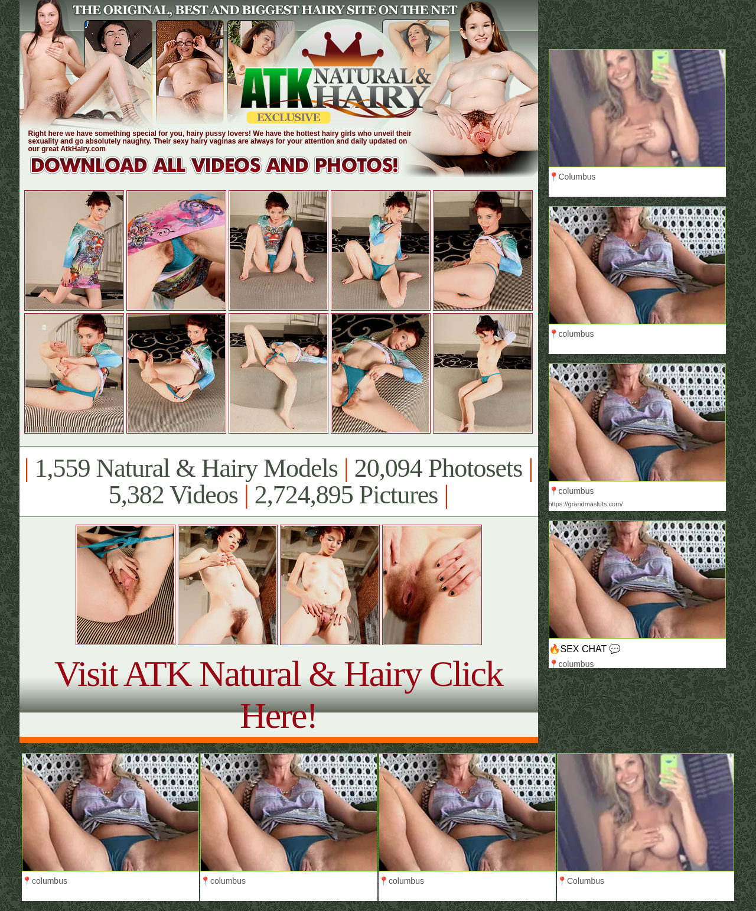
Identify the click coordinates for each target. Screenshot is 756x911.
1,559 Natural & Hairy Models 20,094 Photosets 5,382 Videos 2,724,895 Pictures (278, 481)
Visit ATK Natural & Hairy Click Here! (278, 694)
